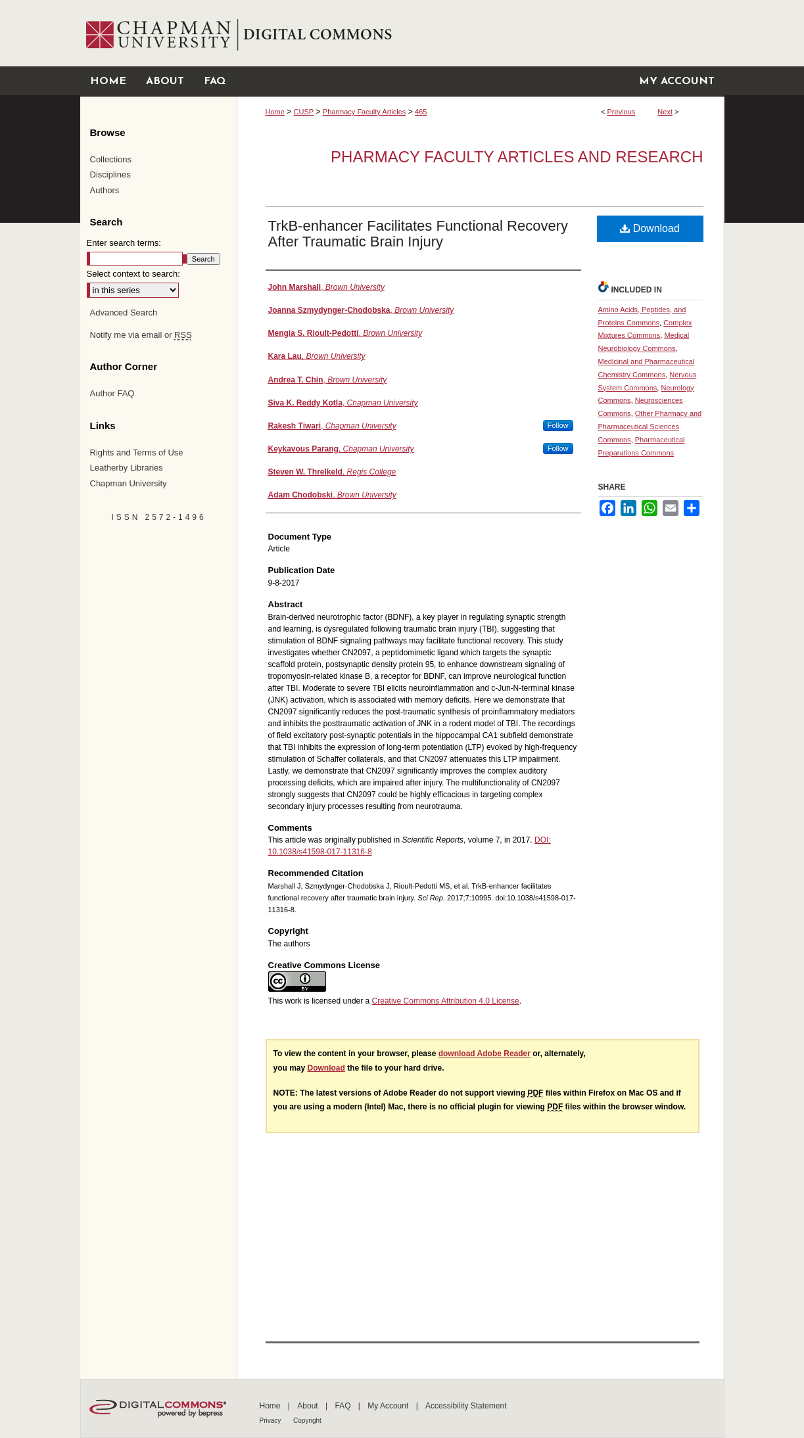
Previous (621, 112)
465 (421, 112)
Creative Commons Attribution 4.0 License (445, 1001)
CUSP (304, 112)
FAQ (343, 1405)
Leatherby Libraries (126, 468)
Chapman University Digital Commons (480, 33)
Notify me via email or (141, 335)
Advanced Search (124, 312)
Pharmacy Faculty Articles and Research (517, 157)
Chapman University (128, 483)
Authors (105, 190)
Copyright (307, 1420)
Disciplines (110, 174)
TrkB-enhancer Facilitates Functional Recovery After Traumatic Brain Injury (418, 234)
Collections (111, 159)
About (308, 1405)
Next (665, 112)
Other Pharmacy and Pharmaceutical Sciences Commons (650, 426)
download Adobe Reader (484, 1053)
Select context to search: (133, 274)
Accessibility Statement (465, 1405)
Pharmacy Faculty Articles (364, 112)
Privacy (271, 1420)
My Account (388, 1405)
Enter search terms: (124, 243)
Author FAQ (112, 393)
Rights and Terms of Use (136, 452)
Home (275, 112)
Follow (558, 425)
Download (650, 228)
